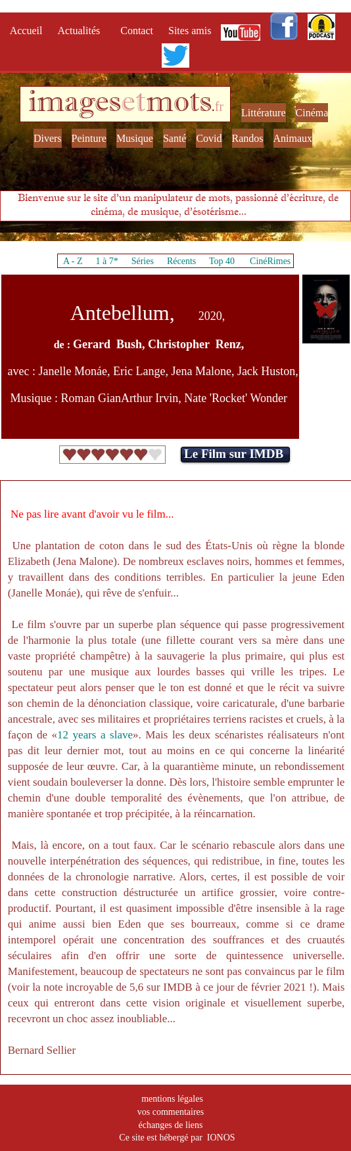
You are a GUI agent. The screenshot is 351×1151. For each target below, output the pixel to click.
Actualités (82, 30)
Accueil (29, 30)
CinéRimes (270, 261)
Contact (138, 30)
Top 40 (222, 261)
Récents (181, 261)
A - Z (73, 261)
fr (219, 106)
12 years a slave (95, 735)
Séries (142, 261)
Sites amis (189, 30)
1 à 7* (106, 261)
